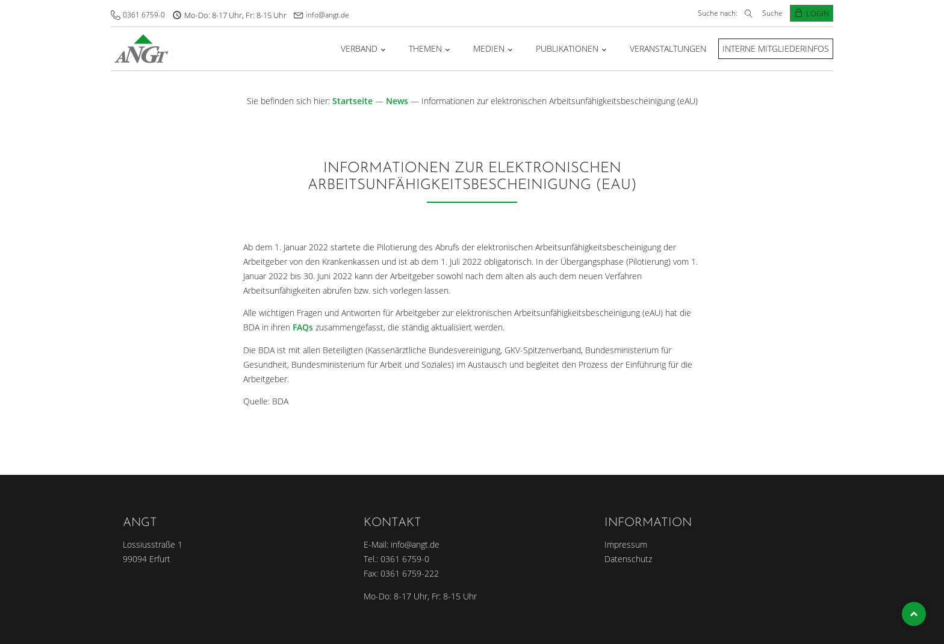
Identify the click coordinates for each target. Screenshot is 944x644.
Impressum (625, 544)
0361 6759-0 (144, 15)
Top (914, 614)
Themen (425, 48)
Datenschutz (628, 559)
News (397, 101)
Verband (359, 48)
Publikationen (567, 48)
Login (817, 13)
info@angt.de (327, 15)
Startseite (352, 101)
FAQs (303, 327)
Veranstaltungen (668, 48)
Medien (489, 48)
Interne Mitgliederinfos (775, 48)
